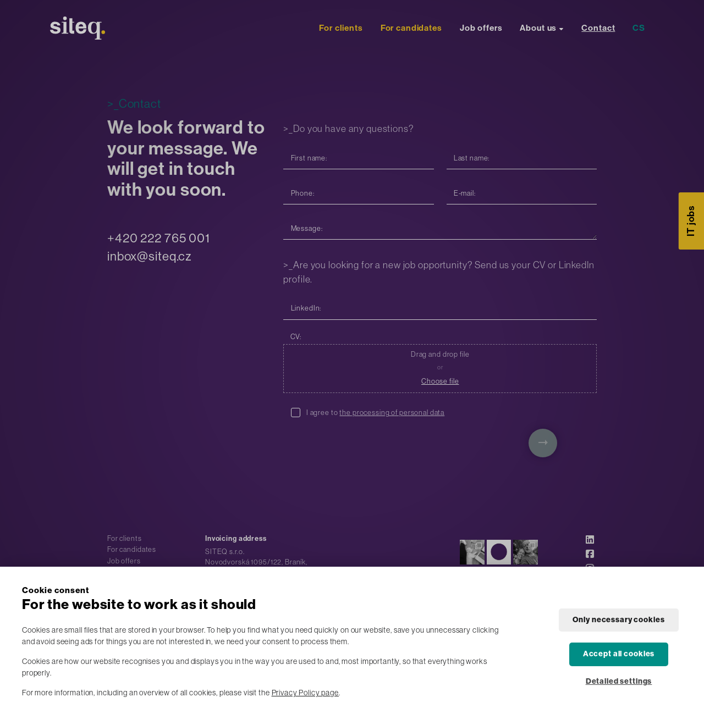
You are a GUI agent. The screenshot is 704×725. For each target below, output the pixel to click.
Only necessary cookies (618, 619)
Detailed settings (619, 681)
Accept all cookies (619, 653)
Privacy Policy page (305, 692)
